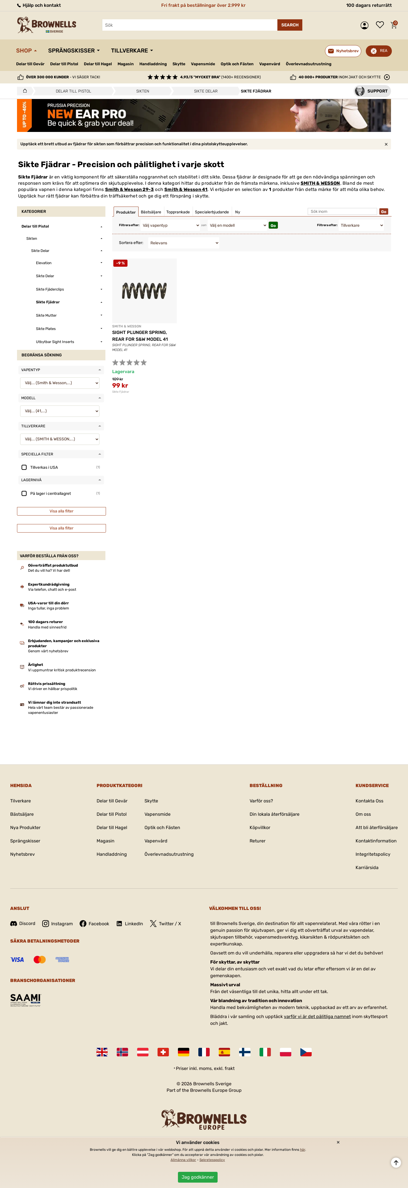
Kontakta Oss (369, 801)
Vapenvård (269, 64)
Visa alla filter (61, 511)
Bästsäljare (22, 814)
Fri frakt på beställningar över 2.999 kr (203, 5)
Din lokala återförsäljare (274, 814)
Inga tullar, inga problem (48, 608)
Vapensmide (203, 64)
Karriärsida (367, 867)
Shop (24, 50)
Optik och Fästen (237, 64)
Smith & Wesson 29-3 (129, 189)
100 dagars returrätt (369, 5)
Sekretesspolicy (212, 1160)
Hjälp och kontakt (38, 5)
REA (383, 50)
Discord (22, 923)
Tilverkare (20, 801)
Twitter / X (165, 923)
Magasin (126, 64)
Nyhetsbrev (22, 854)
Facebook (94, 923)
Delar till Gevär (30, 64)
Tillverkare (129, 50)
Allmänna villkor (183, 1160)
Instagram (57, 923)
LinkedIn (129, 923)
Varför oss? (261, 801)
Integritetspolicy (373, 854)
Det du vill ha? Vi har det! (49, 570)
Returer (257, 841)
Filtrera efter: (129, 225)
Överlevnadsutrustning (309, 64)
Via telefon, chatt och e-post (52, 589)
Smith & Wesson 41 (185, 189)
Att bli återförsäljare (377, 827)
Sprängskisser (71, 50)
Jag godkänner (198, 1177)
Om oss (363, 814)
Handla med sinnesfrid (47, 627)
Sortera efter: (131, 242)
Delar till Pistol (64, 64)
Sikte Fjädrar (120, 392)
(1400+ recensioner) (220, 77)
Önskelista (381, 25)
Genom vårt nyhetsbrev (48, 651)
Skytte (179, 64)
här (302, 1150)
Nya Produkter (25, 827)
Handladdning (153, 64)
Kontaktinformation (376, 841)
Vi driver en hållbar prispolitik (52, 689)
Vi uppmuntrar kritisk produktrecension (62, 670)
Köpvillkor (260, 827)
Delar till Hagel (98, 64)
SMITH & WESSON (320, 183)
